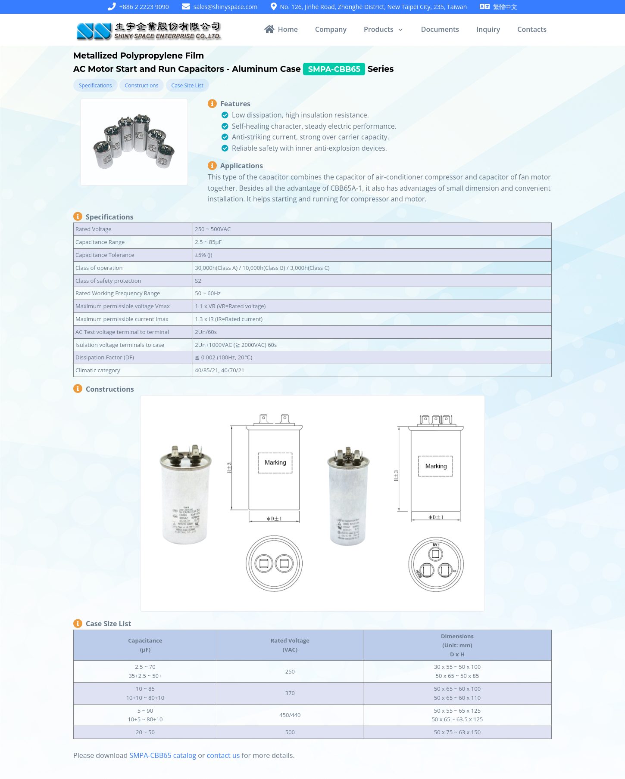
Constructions (142, 85)
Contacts (532, 29)
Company (331, 29)
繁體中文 (505, 7)
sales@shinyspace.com (226, 7)
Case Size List (187, 85)
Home (281, 29)
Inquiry (488, 29)
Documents (440, 29)
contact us (223, 755)
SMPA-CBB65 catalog (162, 755)
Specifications (95, 85)
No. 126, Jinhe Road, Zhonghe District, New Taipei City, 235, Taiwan (373, 7)
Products (379, 29)
